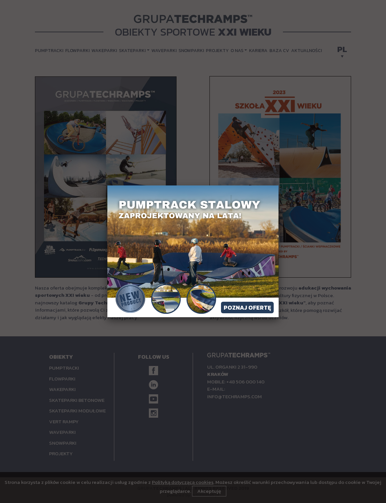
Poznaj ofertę (247, 307)
